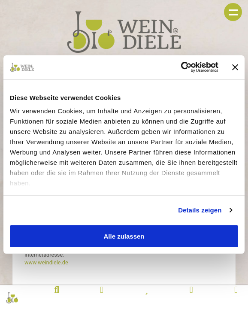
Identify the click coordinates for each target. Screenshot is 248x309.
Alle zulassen (123, 235)
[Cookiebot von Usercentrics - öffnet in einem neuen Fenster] (180, 67)
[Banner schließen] (235, 67)
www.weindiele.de (46, 263)
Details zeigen (199, 210)
